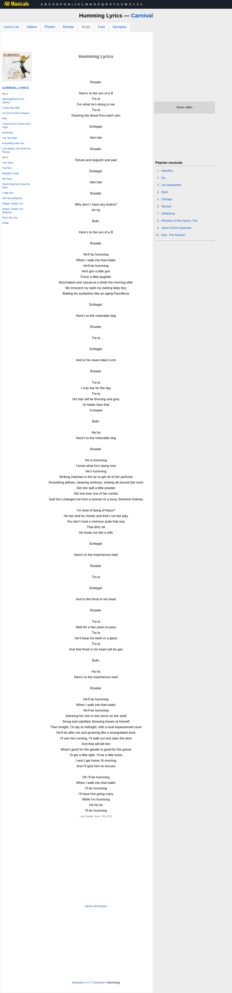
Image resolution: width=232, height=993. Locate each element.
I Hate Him (7, 193)
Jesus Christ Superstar (176, 227)
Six (163, 177)
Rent (164, 192)
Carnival (142, 15)
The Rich (7, 168)
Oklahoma (168, 213)
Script (85, 27)
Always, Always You (12, 203)
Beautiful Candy (10, 173)
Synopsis (119, 27)
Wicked (166, 206)
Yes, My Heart (9, 138)
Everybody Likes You (13, 143)
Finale (5, 223)
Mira (4, 118)
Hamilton (167, 170)
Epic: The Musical (173, 235)
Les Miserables (171, 185)
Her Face (7, 178)
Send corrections (96, 906)
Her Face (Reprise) (12, 198)
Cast (101, 27)
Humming (7, 132)
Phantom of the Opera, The (179, 220)
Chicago (166, 199)
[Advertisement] (76, 43)
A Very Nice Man (11, 107)
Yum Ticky (7, 162)
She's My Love (10, 217)
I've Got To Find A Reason (16, 113)
